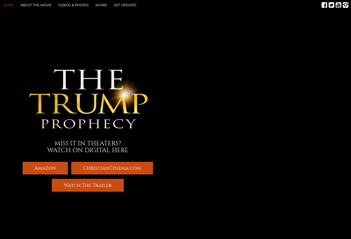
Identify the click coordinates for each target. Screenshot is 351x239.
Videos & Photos (73, 5)
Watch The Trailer (88, 185)
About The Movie (35, 5)
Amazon (45, 168)
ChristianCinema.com (112, 168)
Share (101, 5)
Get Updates (125, 5)
